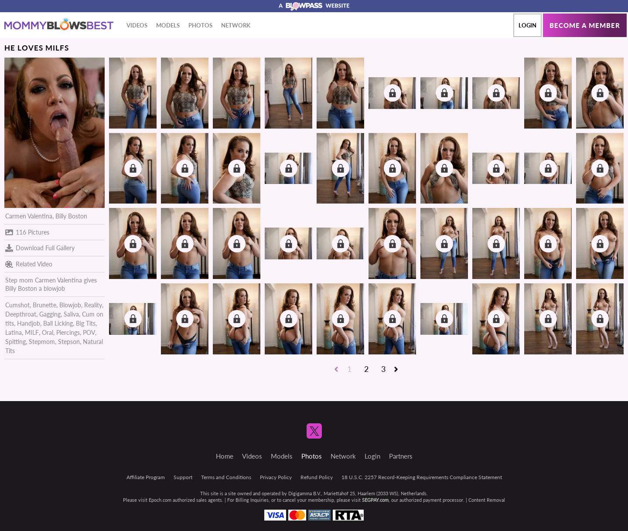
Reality (93, 305)
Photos (200, 25)
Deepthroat (20, 314)
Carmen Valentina (28, 216)
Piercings (68, 332)
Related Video (28, 264)
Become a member (585, 25)
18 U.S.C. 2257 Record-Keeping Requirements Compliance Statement (421, 477)
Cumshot (17, 305)
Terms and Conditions (226, 477)
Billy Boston (71, 216)
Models (168, 25)
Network (235, 25)
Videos (136, 25)
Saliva (71, 314)
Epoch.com (160, 500)
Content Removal (486, 500)
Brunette (44, 305)
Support (183, 477)
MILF (32, 332)
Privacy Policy (276, 477)
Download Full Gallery (40, 248)
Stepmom (42, 341)
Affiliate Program (145, 477)
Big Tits (86, 323)
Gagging (50, 314)
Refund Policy (316, 477)
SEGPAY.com (375, 500)
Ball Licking (58, 323)
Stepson (69, 341)
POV (89, 332)
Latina (13, 332)
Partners (401, 456)
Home (224, 456)
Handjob (28, 323)
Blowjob (70, 305)
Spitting (15, 341)
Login (527, 25)
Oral (47, 332)
